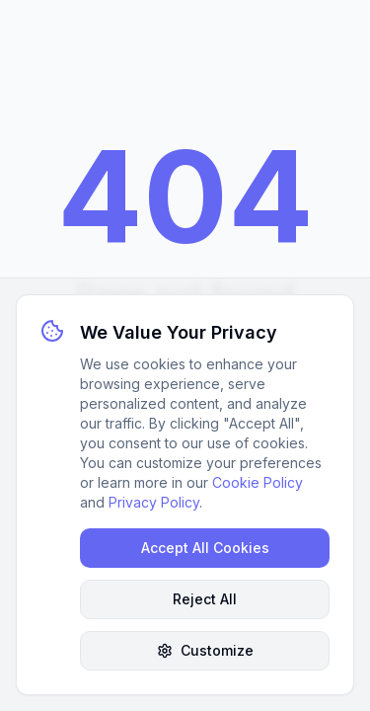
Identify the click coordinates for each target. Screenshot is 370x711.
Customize (205, 650)
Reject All (205, 599)
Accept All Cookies (205, 547)
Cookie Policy (257, 482)
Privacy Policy (154, 502)
